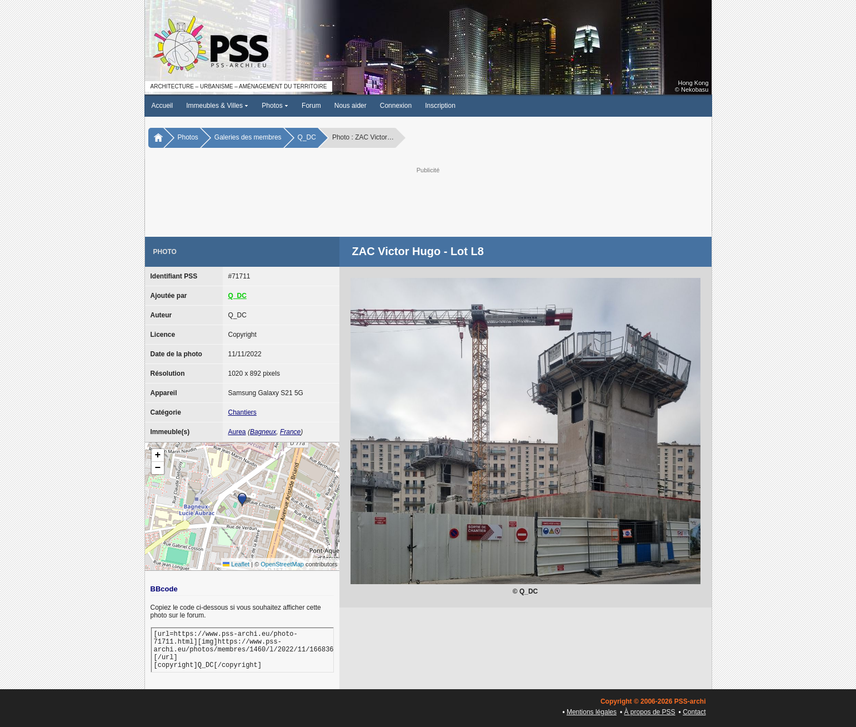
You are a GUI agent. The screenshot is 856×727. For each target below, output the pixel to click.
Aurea (237, 432)
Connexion (396, 105)
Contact (694, 712)
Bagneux (263, 432)
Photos (275, 105)
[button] (242, 499)
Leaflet (236, 564)
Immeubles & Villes (217, 105)
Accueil (162, 105)
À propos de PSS (649, 712)
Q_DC (307, 137)
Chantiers (242, 412)
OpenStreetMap (282, 564)
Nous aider (350, 105)
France (290, 432)
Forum (311, 105)
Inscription (440, 105)
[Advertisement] (428, 201)
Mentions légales (592, 712)
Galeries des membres (248, 137)
